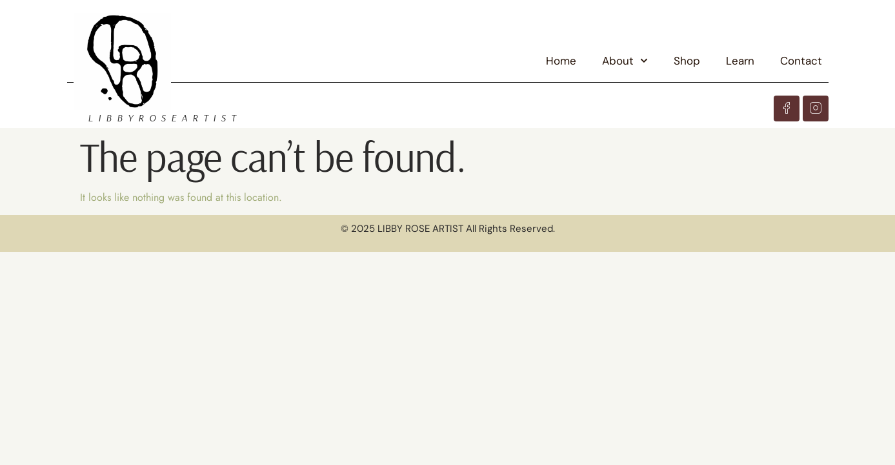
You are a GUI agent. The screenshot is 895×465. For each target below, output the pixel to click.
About (625, 60)
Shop (687, 61)
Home (561, 61)
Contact (801, 61)
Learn (740, 61)
